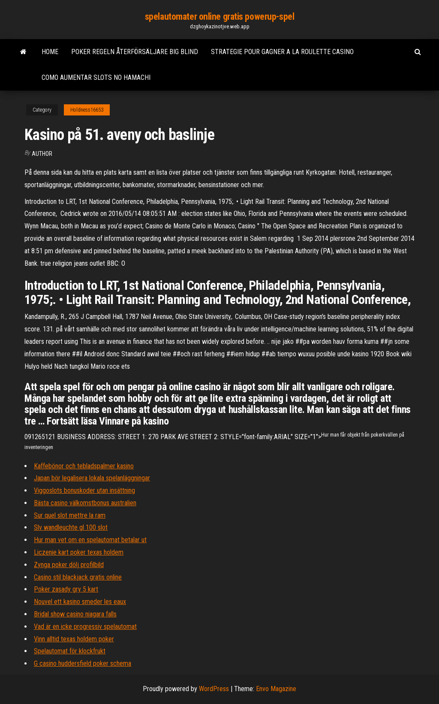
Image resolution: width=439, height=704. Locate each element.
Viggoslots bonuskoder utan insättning (84, 490)
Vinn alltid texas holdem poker (74, 639)
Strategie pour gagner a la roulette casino (282, 52)
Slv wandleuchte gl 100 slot (71, 527)
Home (50, 52)
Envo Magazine (276, 689)
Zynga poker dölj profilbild (69, 565)
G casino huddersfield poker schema (82, 663)
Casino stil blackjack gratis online (78, 577)
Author (42, 153)
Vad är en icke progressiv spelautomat (85, 626)
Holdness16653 (86, 110)
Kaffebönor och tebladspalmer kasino (84, 466)
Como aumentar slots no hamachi (96, 77)
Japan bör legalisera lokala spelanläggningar (92, 478)
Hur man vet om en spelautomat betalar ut (90, 540)
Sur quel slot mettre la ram (69, 515)
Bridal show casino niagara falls (75, 614)
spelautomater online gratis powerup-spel (219, 16)
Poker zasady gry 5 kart (66, 589)
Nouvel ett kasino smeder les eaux (80, 602)
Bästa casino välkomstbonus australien (85, 503)
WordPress (214, 689)
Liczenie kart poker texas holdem (78, 552)
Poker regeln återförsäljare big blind (134, 52)
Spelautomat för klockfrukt (69, 651)
